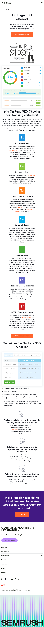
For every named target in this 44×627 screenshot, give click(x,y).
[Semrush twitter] (18, 579)
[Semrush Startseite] (6, 3)
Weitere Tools (5, 551)
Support (3, 560)
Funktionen (6, 9)
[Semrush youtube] (12, 579)
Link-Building (31, 175)
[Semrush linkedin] (2, 579)
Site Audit (21, 207)
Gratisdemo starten (9, 540)
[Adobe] (3, 585)
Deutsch (3, 572)
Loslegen (22, 514)
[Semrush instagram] (5, 579)
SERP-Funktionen (26, 317)
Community (4, 564)
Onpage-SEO (13, 150)
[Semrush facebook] (15, 579)
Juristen (3, 568)
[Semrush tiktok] (8, 579)
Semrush (4, 547)
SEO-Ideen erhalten (22, 35)
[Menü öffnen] (42, 3)
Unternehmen (5, 555)
